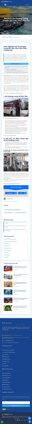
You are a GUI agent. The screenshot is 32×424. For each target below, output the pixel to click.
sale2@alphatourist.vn (10, 340)
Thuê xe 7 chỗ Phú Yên (13, 118)
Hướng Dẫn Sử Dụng (6, 382)
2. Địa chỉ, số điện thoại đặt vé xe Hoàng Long (14, 70)
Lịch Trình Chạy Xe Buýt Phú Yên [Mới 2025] (20, 275)
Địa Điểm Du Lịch (7, 245)
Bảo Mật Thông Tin (6, 384)
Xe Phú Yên (9, 36)
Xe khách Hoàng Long (8, 212)
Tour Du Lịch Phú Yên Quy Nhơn (10, 239)
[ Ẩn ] (20, 63)
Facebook (10, 193)
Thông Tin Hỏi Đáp (6, 377)
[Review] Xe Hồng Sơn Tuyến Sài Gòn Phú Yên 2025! (20, 299)
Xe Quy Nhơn (6, 257)
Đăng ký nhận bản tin (16, 405)
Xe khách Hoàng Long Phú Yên (20, 212)
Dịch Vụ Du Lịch (7, 243)
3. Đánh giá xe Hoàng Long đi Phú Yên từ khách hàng (16, 72)
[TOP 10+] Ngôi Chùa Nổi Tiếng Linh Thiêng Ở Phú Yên (19, 291)
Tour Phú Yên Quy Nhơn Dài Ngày (10, 241)
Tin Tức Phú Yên (7, 254)
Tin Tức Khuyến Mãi (6, 386)
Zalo (21, 193)
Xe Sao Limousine (12, 135)
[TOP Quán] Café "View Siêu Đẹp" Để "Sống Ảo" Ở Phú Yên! (20, 283)
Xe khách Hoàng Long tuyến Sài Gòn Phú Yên (12, 209)
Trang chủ (4, 36)
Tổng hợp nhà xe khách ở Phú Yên (15, 93)
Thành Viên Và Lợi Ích (6, 375)
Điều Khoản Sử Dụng (6, 373)
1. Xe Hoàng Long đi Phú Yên (11, 69)
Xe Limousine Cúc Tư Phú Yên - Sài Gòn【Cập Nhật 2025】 (15, 226)
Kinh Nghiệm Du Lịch (8, 248)
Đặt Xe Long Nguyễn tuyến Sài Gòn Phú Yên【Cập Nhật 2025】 (15, 230)
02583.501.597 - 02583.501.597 (12, 342)
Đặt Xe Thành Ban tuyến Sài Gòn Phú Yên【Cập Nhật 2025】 (16, 222)
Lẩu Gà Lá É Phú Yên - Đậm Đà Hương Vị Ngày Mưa (20, 307)
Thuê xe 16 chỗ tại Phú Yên (14, 183)
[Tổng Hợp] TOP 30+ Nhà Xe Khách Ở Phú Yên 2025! (20, 267)
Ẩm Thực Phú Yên (7, 250)
